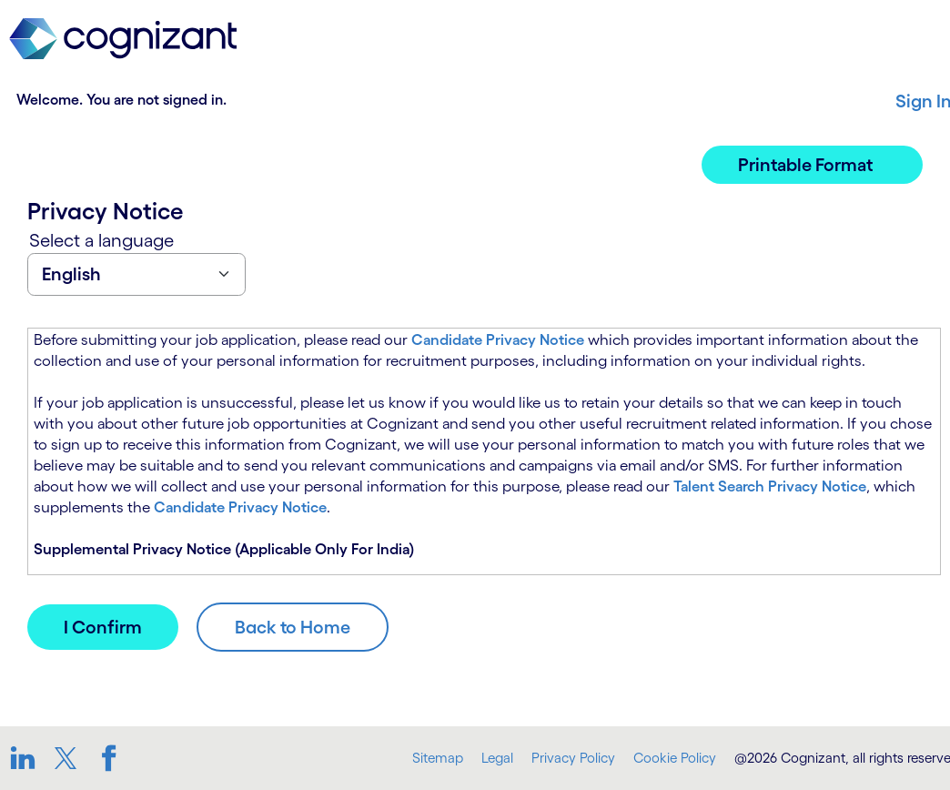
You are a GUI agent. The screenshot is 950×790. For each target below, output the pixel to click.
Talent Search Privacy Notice (769, 486)
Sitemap (437, 757)
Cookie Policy (674, 757)
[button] (812, 165)
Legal (497, 757)
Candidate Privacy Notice (497, 339)
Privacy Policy (573, 757)
